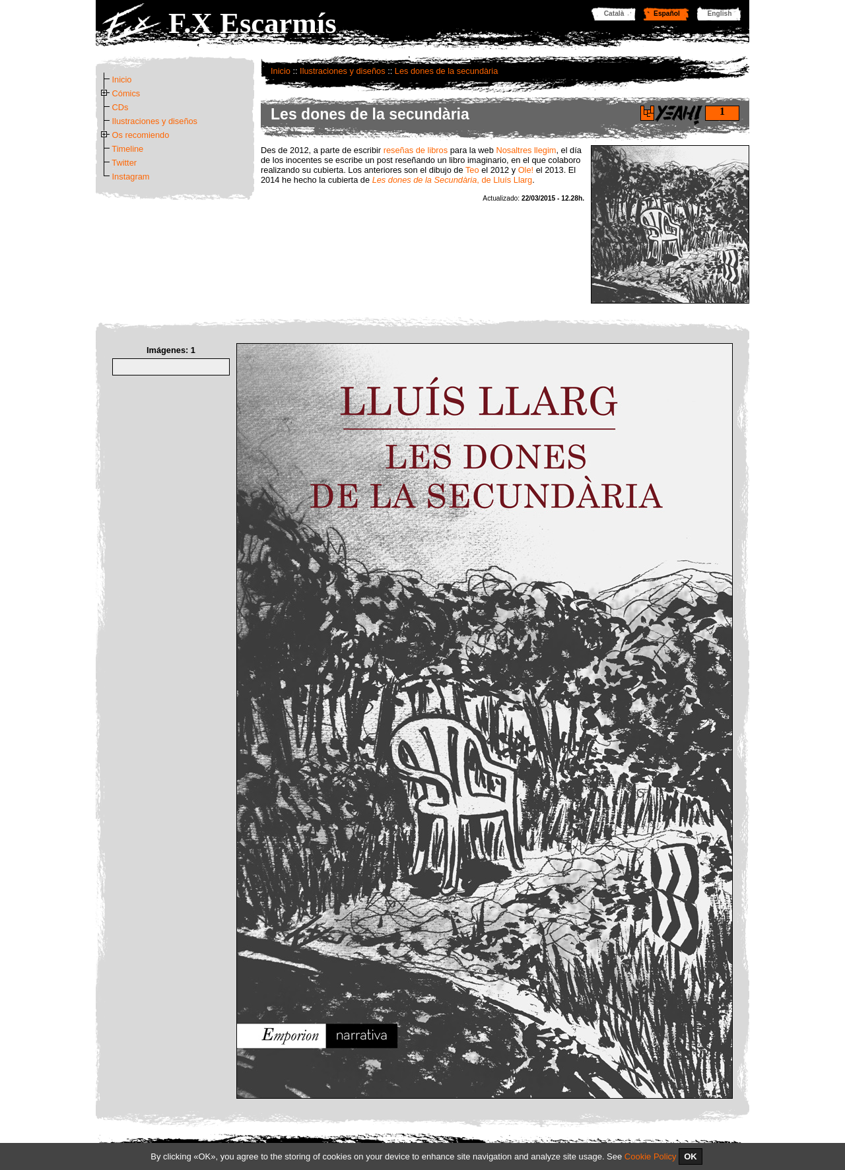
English (720, 13)
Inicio (280, 71)
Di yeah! (647, 113)
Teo (472, 170)
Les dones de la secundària (446, 71)
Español (667, 13)
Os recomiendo (141, 135)
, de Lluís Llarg (452, 180)
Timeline (127, 149)
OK (690, 1156)
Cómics (126, 93)
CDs (120, 107)
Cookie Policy (651, 1156)
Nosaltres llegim (526, 150)
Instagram (131, 176)
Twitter (124, 163)
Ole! (525, 170)
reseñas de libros (416, 150)
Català (614, 13)
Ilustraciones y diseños (342, 71)
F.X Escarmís (252, 23)
